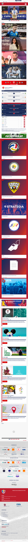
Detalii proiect (5, 362)
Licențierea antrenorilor (4, 237)
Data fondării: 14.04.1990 (5, 512)
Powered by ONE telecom (24, 540)
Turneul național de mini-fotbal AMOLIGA (7, 196)
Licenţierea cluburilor (4, 277)
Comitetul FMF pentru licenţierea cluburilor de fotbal (9, 275)
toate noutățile (24, 79)
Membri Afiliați (3, 158)
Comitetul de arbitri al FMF (5, 257)
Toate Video (24, 440)
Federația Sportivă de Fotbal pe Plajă (7, 176)
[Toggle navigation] (25, 4)
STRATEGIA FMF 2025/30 (5, 216)
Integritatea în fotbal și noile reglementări (7, 295)
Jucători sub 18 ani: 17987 (5, 516)
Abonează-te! (18, 0)
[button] (9, 20)
